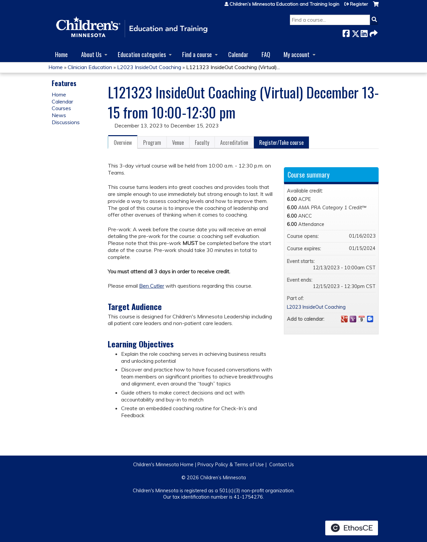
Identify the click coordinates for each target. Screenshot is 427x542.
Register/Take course (281, 143)
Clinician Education (90, 67)
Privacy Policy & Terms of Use (230, 465)
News (59, 115)
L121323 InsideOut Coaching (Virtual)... (233, 67)
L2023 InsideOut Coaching (149, 67)
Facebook (346, 32)
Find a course (197, 54)
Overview (123, 143)
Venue (178, 143)
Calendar (238, 54)
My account (297, 54)
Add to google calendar (344, 319)
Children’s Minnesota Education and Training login (284, 4)
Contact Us (281, 465)
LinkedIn (364, 32)
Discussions (66, 122)
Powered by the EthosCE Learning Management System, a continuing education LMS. (352, 528)
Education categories (142, 54)
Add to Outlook (370, 319)
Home (61, 54)
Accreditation (234, 143)
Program (152, 143)
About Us (91, 54)
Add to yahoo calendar (353, 319)
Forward (373, 32)
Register (359, 4)
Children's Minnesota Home (163, 465)
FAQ (266, 54)
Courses (61, 108)
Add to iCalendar (361, 318)
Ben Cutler (151, 285)
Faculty (202, 143)
